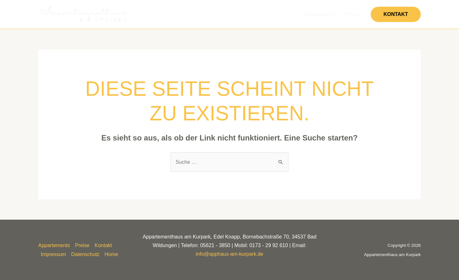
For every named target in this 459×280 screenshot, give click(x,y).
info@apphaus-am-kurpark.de (229, 254)
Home (111, 254)
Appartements (319, 14)
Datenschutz (85, 254)
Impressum (53, 254)
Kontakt (103, 245)
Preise (352, 14)
